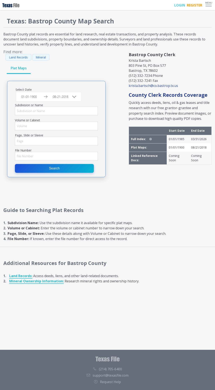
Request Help (107, 382)
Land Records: (20, 276)
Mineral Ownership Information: (36, 281)
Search (54, 168)
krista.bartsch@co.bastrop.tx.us (153, 85)
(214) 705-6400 (107, 369)
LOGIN (179, 5)
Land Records (18, 57)
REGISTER (194, 5)
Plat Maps (19, 68)
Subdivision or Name (29, 105)
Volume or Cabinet (27, 120)
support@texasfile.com (107, 375)
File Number (23, 150)
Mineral (41, 57)
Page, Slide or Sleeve (29, 135)
